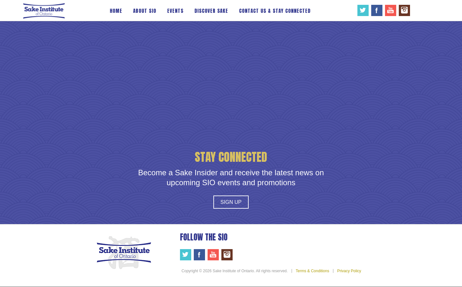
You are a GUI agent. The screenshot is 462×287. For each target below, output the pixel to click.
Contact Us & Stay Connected (275, 10)
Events (175, 10)
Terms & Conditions (312, 271)
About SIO (144, 10)
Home (116, 10)
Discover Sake (211, 10)
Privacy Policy (349, 271)
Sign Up (231, 202)
